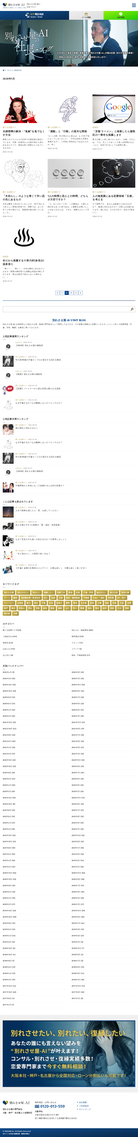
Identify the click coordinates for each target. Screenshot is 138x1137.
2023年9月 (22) (78, 766)
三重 (99, 603)
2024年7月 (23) (78, 735)
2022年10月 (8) (9, 804)
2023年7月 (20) (78, 773)
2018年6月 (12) (9, 967)
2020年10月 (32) (9, 879)
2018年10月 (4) (9, 955)
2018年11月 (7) (78, 948)
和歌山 (22, 608)
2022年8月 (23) (9, 810)
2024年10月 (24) (9, 729)
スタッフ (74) (77, 643)
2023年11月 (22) (78, 760)
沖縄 (15, 614)
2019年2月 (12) (9, 942)
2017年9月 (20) (78, 992)
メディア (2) (77, 649)
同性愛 (111, 598)
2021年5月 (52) (78, 854)
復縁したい (49, 592)
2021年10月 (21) (9, 842)
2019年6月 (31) (9, 929)
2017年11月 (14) (78, 986)
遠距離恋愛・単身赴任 (30, 598)
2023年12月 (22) (9, 760)
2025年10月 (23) (9, 691)
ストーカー (9, 603)
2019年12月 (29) (9, 911)
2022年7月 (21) (78, 810)
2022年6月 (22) (9, 816)
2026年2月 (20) (9, 678)
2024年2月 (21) (9, 754)
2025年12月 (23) (9, 685)
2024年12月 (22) (9, 722)
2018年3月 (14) (78, 973)
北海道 (20, 603)
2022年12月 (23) (9, 798)
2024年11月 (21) (78, 722)
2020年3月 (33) (78, 898)
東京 (29, 603)
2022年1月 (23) (78, 829)
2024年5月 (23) (78, 741)
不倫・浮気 (88, 592)
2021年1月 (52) (78, 867)
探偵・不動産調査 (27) (81, 655)
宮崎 (127, 608)
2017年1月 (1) (8, 1005)
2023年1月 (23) (78, 791)
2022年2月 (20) (9, 829)
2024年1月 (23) (78, 754)
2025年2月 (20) (9, 716)
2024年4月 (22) (9, 747)
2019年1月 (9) (77, 942)
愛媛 (82, 608)
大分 (120, 608)
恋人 (46, 598)
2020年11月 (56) (78, 873)
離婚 (15, 598)
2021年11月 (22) (78, 835)
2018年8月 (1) (8, 961)
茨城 (51, 603)
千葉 (44, 603)
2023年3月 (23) (78, 785)
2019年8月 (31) (9, 923)
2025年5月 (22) (78, 704)
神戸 (6, 608)
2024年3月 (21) (78, 747)
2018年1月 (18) (78, 980)
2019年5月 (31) (78, 929)
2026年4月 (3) (8, 672)
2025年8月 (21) (9, 697)
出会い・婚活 (98, 598)
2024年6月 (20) (9, 741)
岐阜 (92, 603)
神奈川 (59, 603)
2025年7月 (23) (78, 697)
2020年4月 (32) (9, 898)
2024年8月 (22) (9, 735)
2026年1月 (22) (78, 678)
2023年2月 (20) (9, 791)
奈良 (14, 608)
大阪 (122, 603)
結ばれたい (102, 592)
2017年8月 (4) (8, 998)
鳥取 (45, 608)
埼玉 (36, 603)
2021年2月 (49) (9, 867)
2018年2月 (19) (9, 980)
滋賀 (107, 603)
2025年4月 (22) (9, 710)
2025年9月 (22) (78, 691)
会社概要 (82, 1102)
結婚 (53, 598)
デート (7, 598)
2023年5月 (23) (78, 779)
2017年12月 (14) (9, 986)
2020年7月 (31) (78, 886)
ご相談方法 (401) (10, 636)
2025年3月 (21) (78, 710)
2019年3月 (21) (78, 936)
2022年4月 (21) (9, 823)
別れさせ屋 (9, 592)
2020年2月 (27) (9, 904)
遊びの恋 (114, 592)
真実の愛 (125, 592)
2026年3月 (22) (78, 672)
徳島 (60, 608)
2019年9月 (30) (78, 917)
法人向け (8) (8, 655)
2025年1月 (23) (78, 716)
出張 (78, 592)
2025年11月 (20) (78, 685)
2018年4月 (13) (9, 973)
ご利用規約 (83, 1106)
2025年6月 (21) (9, 704)
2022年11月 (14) (78, 798)
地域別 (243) (8, 643)
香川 (75, 608)
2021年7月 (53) (78, 848)
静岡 (68, 603)
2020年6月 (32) (9, 892)
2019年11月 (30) (78, 911)
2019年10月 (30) (9, 917)
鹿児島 (7, 614)
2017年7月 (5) (77, 998)
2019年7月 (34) (78, 923)
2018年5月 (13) (78, 967)
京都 (114, 603)
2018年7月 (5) (77, 961)
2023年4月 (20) (9, 785)
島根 (53, 608)
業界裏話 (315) (78, 636)
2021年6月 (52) (9, 854)
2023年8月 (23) (9, 773)
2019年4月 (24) (9, 936)
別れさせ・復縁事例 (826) (82, 630)
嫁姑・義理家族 (73, 598)
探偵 (70, 592)
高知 (90, 608)
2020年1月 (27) (78, 904)
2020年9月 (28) (78, 879)
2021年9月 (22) (78, 842)
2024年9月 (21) (78, 729)
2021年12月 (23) (9, 835)
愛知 (75, 603)
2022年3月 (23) (78, 823)
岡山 (30, 608)
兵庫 (129, 603)
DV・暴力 (121, 598)
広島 (38, 608)
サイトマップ (84, 1109)
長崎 (112, 608)
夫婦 (61, 598)
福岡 (105, 608)
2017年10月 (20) (9, 992)
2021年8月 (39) (9, 848)
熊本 (97, 608)
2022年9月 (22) (78, 804)
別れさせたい (23, 592)
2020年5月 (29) (78, 892)
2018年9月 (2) (77, 955)
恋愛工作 (61, 592)
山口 (67, 608)
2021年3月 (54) (78, 860)
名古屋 (84, 603)
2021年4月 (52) (9, 860)
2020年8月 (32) (9, 886)
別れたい (36, 592)
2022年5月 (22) (78, 816)
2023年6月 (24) (9, 779)
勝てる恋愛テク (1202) (12, 630)
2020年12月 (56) (9, 873)
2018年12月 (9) (9, 948)
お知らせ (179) (9, 649)
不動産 (86, 598)
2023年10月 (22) (9, 766)
